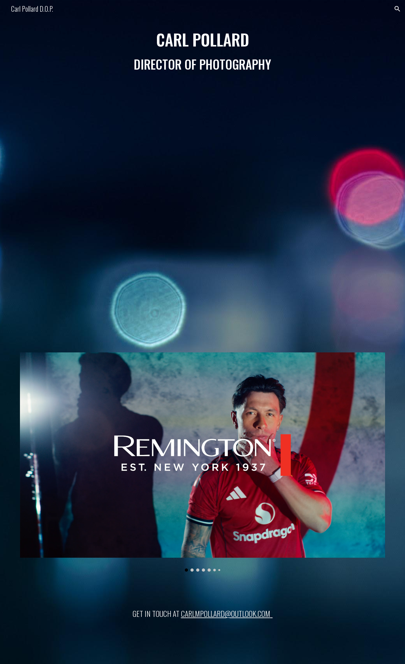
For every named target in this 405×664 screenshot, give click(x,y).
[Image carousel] (202, 462)
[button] (397, 8)
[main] (202, 51)
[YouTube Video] (202, 210)
